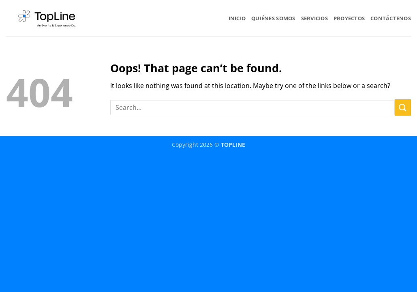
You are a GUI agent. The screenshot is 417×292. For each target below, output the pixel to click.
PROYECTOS (349, 18)
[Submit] (403, 107)
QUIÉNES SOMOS (273, 18)
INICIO (237, 18)
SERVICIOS (314, 18)
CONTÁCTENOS (390, 18)
